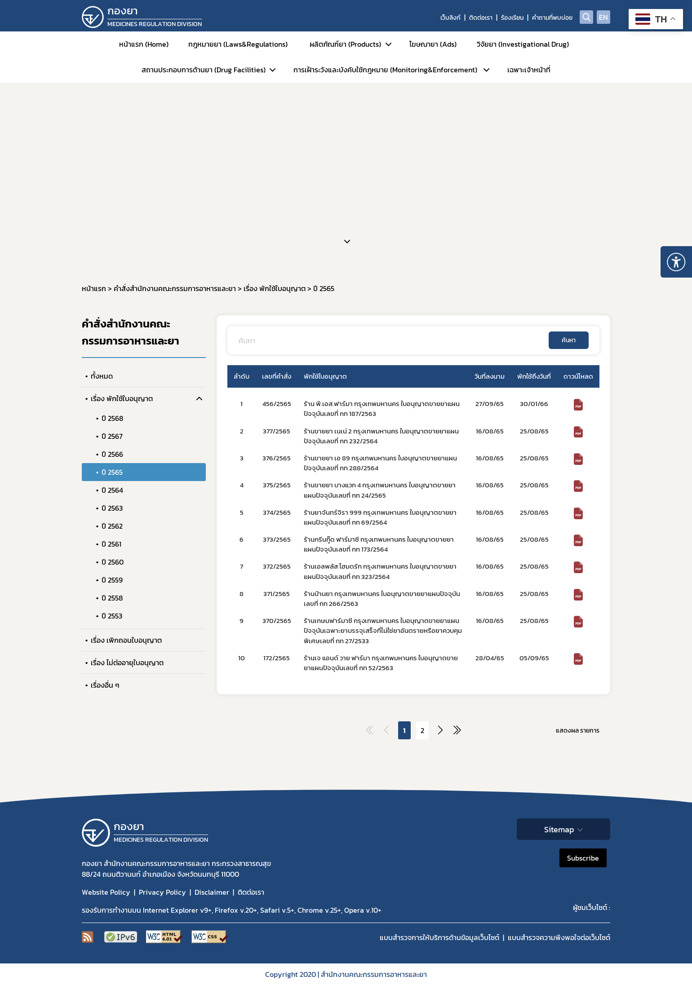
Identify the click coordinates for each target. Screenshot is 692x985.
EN (603, 17)
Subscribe (583, 857)
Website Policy (106, 892)
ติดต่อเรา (480, 17)
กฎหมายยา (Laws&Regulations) (238, 44)
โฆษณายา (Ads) (433, 44)
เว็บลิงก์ (450, 17)
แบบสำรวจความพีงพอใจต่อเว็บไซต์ (559, 937)
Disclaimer (212, 892)
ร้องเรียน (512, 17)
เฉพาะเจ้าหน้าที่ (528, 69)
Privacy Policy (162, 892)
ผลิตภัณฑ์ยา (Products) (345, 44)
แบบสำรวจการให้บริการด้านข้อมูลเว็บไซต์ (439, 937)
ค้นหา (569, 340)
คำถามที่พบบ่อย (552, 17)
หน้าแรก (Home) (144, 44)
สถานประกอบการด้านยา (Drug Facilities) (204, 69)
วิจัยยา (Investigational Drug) (523, 44)
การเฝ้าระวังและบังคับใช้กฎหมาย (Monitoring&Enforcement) (385, 69)
